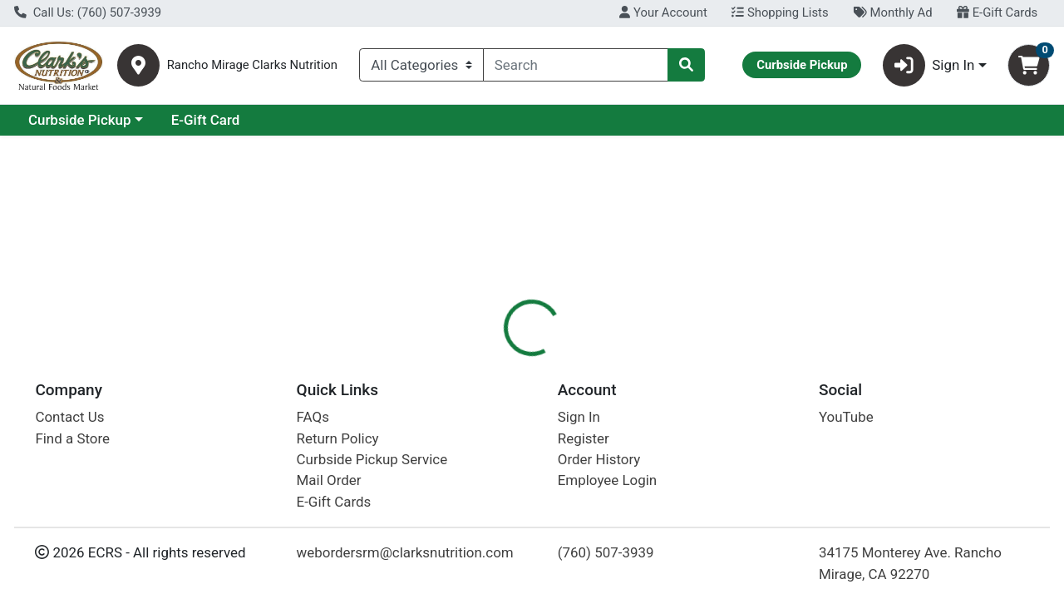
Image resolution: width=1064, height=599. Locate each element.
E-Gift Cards (997, 12)
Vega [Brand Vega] (635, 446)
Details (489, 361)
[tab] (490, 361)
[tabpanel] (754, 462)
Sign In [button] (929, 65)
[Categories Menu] (421, 65)
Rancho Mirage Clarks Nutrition (252, 65)
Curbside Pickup (223, 119)
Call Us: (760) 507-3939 (87, 12)
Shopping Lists (780, 12)
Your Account (663, 12)
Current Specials (80, 119)
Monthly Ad (892, 12)
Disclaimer (568, 361)
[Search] (575, 65)
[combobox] (575, 65)
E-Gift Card (349, 119)
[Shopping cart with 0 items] (1028, 65)
